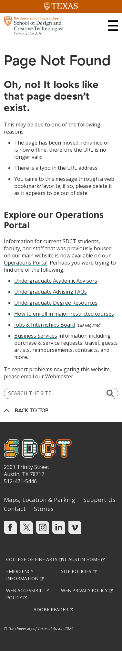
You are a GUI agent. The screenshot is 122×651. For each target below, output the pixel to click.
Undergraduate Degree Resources (55, 302)
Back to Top (31, 410)
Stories (44, 509)
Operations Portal (25, 262)
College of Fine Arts (31, 559)
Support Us (99, 500)
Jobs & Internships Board (44, 324)
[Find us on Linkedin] (58, 527)
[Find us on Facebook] (10, 527)
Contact (15, 509)
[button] (113, 25)
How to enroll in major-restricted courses (64, 313)
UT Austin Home (80, 559)
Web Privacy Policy (84, 590)
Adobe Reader (51, 609)
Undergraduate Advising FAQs (50, 291)
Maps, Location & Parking (39, 500)
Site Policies (76, 571)
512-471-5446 (20, 481)
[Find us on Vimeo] (74, 527)
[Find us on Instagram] (42, 527)
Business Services (35, 335)
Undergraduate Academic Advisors (55, 280)
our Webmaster (54, 376)
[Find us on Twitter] (26, 527)
